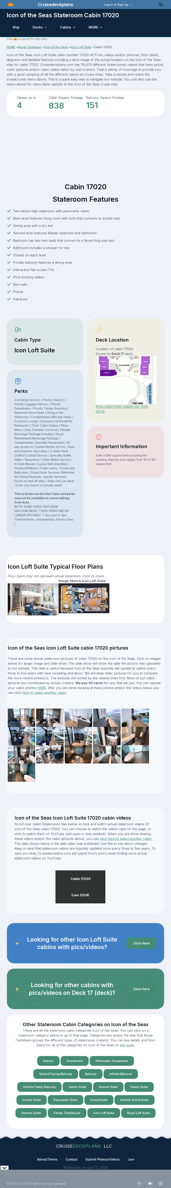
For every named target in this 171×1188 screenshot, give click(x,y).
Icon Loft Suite (81, 47)
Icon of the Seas (56, 47)
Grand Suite (99, 1100)
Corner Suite (31, 1100)
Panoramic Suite (65, 1100)
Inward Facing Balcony (55, 1074)
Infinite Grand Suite (134, 1100)
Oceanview (74, 1061)
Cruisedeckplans (55, 4)
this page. (127, 1045)
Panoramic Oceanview (112, 1061)
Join (131, 1159)
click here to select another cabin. (126, 839)
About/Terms (47, 1159)
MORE (93, 27)
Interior (48, 1061)
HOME (11, 47)
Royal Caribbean (30, 47)
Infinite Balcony (120, 1074)
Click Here (141, 943)
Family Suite (139, 1087)
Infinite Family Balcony (39, 1087)
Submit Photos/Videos (103, 1159)
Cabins (65, 27)
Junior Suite (77, 1087)
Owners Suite (31, 1113)
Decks (38, 27)
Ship (16, 27)
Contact (71, 1159)
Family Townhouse (67, 1113)
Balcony (91, 1074)
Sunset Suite (108, 1087)
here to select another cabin (44, 693)
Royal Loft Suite (138, 1113)
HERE (41, 688)
